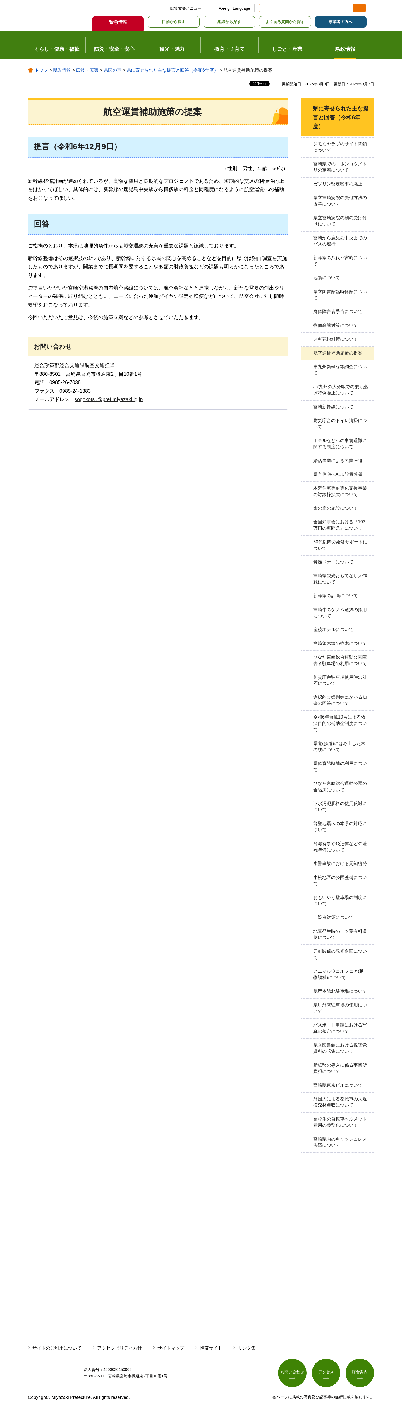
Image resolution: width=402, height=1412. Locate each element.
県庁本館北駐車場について (340, 991)
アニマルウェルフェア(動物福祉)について (338, 974)
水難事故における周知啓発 (340, 863)
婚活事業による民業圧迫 (337, 460)
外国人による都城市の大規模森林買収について (340, 1102)
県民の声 (112, 70)
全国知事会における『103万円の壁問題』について (339, 524)
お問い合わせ (292, 1372)
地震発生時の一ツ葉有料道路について (340, 934)
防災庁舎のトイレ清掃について (340, 423)
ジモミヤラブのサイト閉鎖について (340, 146)
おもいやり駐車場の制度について (340, 900)
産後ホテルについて (333, 629)
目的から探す (173, 22)
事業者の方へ (340, 22)
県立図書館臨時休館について (340, 294)
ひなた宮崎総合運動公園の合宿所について (340, 786)
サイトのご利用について (57, 1348)
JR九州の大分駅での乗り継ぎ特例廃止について (340, 389)
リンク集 (247, 1348)
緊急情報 (118, 22)
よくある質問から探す (285, 22)
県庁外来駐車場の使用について (340, 1008)
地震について (326, 277)
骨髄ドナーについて (333, 562)
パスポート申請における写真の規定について (340, 1028)
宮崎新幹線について (333, 406)
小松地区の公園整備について (340, 880)
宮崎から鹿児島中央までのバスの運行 (340, 240)
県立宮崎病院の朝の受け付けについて (340, 220)
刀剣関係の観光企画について (340, 954)
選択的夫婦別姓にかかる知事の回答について (340, 700)
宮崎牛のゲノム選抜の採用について (340, 612)
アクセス (326, 1372)
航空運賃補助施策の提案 (337, 353)
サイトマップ (170, 1348)
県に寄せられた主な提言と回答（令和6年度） (172, 70)
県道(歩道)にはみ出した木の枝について (339, 746)
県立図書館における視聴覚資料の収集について (340, 1048)
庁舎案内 (360, 1372)
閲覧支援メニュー (186, 8)
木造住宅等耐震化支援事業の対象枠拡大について (340, 491)
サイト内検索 (263, 8)
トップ (41, 70)
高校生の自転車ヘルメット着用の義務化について (340, 1122)
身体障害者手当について (337, 311)
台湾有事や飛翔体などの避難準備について (340, 846)
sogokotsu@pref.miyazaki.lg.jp (109, 399)
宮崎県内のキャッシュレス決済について (340, 1142)
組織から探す (229, 22)
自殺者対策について (333, 917)
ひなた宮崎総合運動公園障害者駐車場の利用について (340, 660)
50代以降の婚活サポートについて (340, 544)
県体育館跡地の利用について (340, 766)
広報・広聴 (87, 70)
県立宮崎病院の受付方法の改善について (340, 200)
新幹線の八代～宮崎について (340, 260)
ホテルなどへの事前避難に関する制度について (340, 443)
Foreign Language (234, 8)
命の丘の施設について (335, 508)
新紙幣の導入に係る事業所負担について (340, 1068)
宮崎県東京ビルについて (337, 1085)
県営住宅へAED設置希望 (338, 474)
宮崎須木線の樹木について (340, 643)
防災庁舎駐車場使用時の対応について (340, 680)
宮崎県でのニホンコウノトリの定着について (340, 167)
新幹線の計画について (335, 595)
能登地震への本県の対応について (340, 826)
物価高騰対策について (335, 325)
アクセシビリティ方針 (119, 1348)
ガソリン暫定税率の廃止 (337, 184)
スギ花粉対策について (335, 339)
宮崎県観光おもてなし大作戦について (340, 578)
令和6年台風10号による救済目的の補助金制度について (340, 723)
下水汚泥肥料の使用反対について (340, 806)
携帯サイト (211, 1348)
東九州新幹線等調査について (340, 369)
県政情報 (62, 70)
